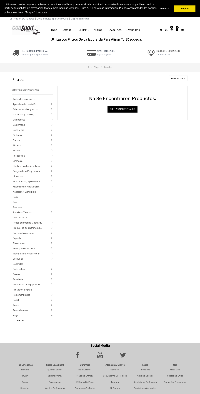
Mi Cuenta (115, 388)
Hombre (25, 369)
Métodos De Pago (85, 381)
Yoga (15, 315)
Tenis (16, 304)
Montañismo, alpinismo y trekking (29, 181)
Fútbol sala (19, 155)
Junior (25, 381)
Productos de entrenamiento (28, 227)
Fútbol (16, 150)
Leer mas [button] (41, 12)
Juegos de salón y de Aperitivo (29, 170)
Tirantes (19, 320)
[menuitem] (54, 30)
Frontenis (18, 279)
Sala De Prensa (55, 375)
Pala (15, 201)
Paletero (17, 206)
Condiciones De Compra (145, 381)
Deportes (25, 388)
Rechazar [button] (165, 8)
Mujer (25, 375)
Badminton (19, 268)
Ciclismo (17, 134)
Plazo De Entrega (85, 375)
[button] (178, 78)
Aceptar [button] (184, 8)
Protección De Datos (85, 388)
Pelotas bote (20, 217)
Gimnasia (17, 160)
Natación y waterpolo (24, 191)
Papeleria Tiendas (22, 212)
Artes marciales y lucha (25, 109)
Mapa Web (175, 369)
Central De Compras (55, 388)
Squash (17, 237)
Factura (115, 381)
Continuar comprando (122, 108)
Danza (16, 139)
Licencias (18, 176)
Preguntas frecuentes (175, 381)
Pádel (16, 299)
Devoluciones (85, 369)
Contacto (115, 369)
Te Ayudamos (55, 381)
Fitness (17, 145)
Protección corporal (23, 232)
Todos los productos (24, 98)
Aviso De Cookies (145, 375)
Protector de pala (22, 289)
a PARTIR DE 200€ (106, 50)
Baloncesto (19, 119)
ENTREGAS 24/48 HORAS (35, 50)
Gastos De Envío (175, 375)
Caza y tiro (18, 129)
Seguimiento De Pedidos (115, 375)
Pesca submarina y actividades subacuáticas (29, 222)
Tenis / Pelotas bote (24, 248)
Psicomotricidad (21, 294)
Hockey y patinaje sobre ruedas (29, 165)
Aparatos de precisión (24, 103)
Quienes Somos (55, 369)
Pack (15, 196)
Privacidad (145, 369)
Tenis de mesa (20, 309)
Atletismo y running (23, 114)
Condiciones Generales (145, 388)
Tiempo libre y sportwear (26, 253)
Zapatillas (18, 263)
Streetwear (19, 242)
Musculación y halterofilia (26, 186)
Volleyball (18, 258)
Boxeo (16, 273)
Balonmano (19, 124)
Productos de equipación (26, 284)
